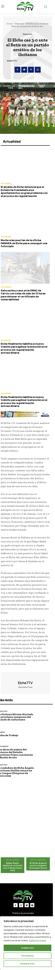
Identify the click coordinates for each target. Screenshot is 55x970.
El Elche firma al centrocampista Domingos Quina (38, 865)
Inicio (10, 23)
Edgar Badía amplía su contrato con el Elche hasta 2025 (12, 867)
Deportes (19, 23)
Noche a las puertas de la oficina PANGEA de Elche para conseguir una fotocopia (24, 243)
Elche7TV (12, 61)
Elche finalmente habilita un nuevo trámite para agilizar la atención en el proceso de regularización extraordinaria (24, 348)
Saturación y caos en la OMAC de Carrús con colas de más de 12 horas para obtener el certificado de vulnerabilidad (23, 295)
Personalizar (27, 956)
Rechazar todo (27, 964)
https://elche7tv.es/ (25, 687)
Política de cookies (37, 940)
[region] (27, 943)
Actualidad (6, 183)
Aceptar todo (27, 948)
